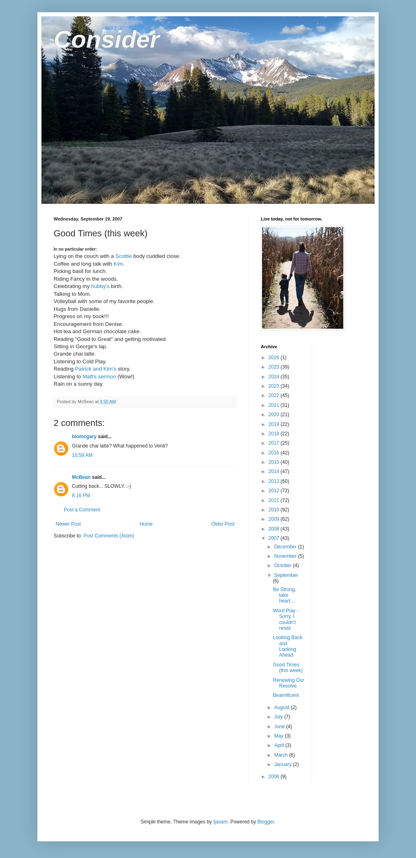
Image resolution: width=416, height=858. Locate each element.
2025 (275, 367)
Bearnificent (286, 695)
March (281, 755)
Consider (106, 39)
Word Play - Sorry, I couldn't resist (285, 619)
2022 (275, 395)
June (280, 726)
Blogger (266, 822)
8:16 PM (81, 495)
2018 (275, 434)
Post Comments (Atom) (108, 536)
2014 (275, 471)
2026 (275, 357)
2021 (275, 405)
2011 (275, 500)
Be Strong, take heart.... (284, 595)
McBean (81, 477)
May (279, 736)
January (283, 764)
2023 (275, 386)
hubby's (100, 286)
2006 (275, 776)
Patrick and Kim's (95, 369)
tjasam (220, 822)
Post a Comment (82, 510)
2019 (275, 424)
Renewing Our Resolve (288, 683)
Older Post (222, 524)
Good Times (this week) (288, 667)
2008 (275, 529)
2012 (275, 490)
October (283, 565)
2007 (275, 538)
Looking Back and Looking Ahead (287, 646)
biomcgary (84, 436)
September (286, 575)
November (286, 556)
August (282, 707)
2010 (275, 510)
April (279, 745)
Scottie (123, 256)
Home (146, 524)
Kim (118, 264)
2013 (275, 481)
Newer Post (68, 524)
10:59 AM (82, 455)
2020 (275, 414)
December (286, 547)
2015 (275, 462)
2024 (275, 377)
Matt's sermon (99, 376)
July (279, 717)
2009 (275, 519)
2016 (275, 453)
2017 (275, 443)
